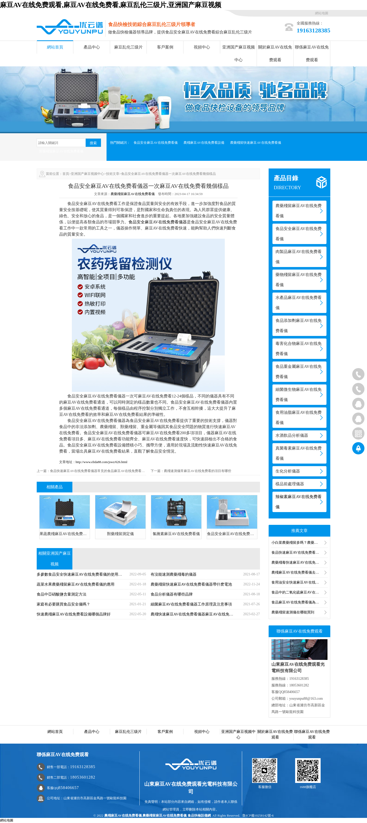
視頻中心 (202, 47)
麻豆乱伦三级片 (128, 47)
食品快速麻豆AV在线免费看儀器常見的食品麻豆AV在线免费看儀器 (99, 471)
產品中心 (92, 47)
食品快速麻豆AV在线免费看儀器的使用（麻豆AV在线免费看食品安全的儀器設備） (299, 552)
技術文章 (112, 174)
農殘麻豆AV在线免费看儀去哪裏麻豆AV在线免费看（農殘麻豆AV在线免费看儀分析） (299, 572)
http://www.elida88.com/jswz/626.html (101, 462)
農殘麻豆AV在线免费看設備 (204, 142)
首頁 (65, 174)
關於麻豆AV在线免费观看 (275, 53)
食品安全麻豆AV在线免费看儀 (156, 142)
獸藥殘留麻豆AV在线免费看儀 (61, 151)
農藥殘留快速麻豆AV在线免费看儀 (255, 142)
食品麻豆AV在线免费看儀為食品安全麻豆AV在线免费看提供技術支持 (299, 602)
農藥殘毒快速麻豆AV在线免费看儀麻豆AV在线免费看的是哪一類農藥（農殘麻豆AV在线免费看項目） (299, 562)
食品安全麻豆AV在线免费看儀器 (157, 222)
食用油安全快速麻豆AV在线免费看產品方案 (299, 582)
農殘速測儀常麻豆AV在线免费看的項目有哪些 (197, 471)
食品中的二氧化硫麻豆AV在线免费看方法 (299, 592)
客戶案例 (165, 47)
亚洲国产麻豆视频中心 (238, 53)
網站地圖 (321, 13)
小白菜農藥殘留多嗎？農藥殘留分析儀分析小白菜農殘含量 (299, 542)
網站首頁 (55, 47)
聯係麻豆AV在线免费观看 (312, 53)
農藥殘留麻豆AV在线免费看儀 (133, 194)
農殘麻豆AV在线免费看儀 (123, 815)
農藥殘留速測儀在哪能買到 (292, 612)
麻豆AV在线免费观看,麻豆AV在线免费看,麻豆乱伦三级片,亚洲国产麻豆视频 (110, 5)
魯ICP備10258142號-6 (257, 815)
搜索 (93, 143)
